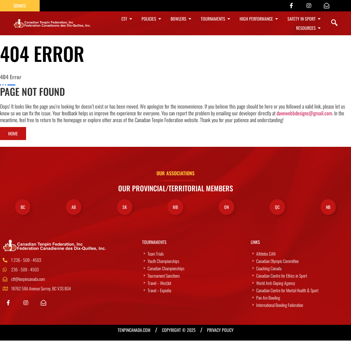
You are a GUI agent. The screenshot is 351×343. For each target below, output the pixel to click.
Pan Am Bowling (268, 300)
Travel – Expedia (159, 293)
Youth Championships (163, 263)
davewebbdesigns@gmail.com (304, 114)
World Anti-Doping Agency (275, 285)
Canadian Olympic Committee (277, 263)
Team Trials (156, 256)
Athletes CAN (265, 256)
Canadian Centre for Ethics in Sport (281, 278)
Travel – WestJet (159, 285)
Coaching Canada (268, 271)
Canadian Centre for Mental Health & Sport (287, 293)
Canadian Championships (166, 271)
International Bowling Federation (279, 307)
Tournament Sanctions (164, 278)
